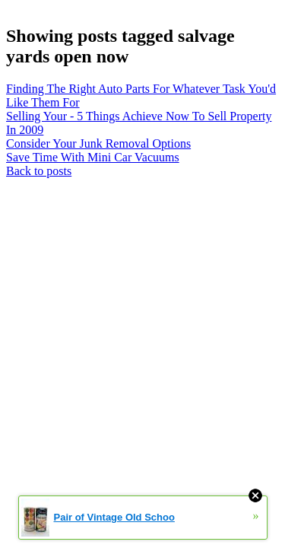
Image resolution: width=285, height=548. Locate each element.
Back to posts (38, 170)
